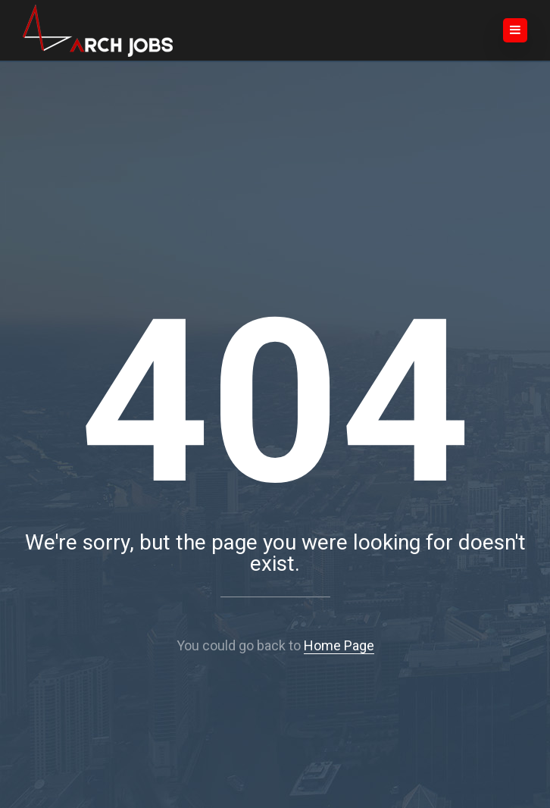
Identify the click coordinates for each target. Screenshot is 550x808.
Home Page (339, 645)
